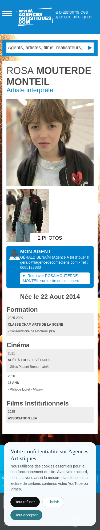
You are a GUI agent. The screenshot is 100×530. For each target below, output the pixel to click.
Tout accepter (26, 515)
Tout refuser (25, 502)
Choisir (53, 502)
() (70, 257)
